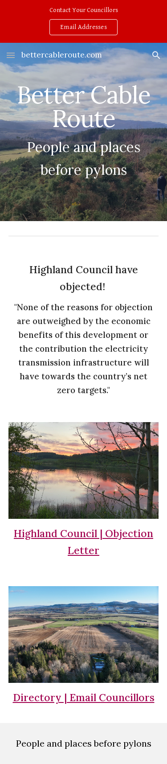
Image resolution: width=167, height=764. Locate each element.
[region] (83, 21)
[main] (83, 132)
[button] (10, 55)
